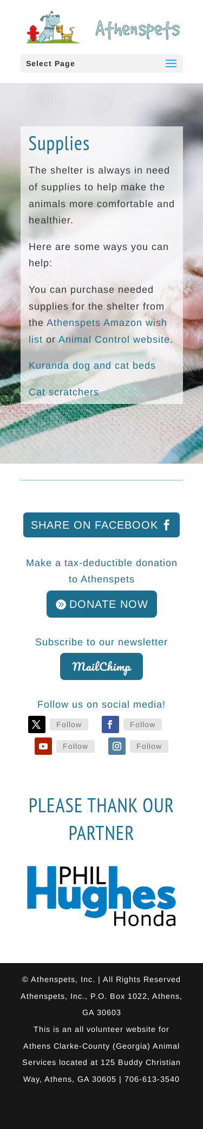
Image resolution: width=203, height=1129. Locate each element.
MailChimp (101, 666)
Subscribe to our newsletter (101, 642)
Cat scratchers (64, 392)
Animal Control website (114, 339)
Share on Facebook (94, 525)
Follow (69, 724)
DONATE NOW (108, 604)
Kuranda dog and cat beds (92, 365)
